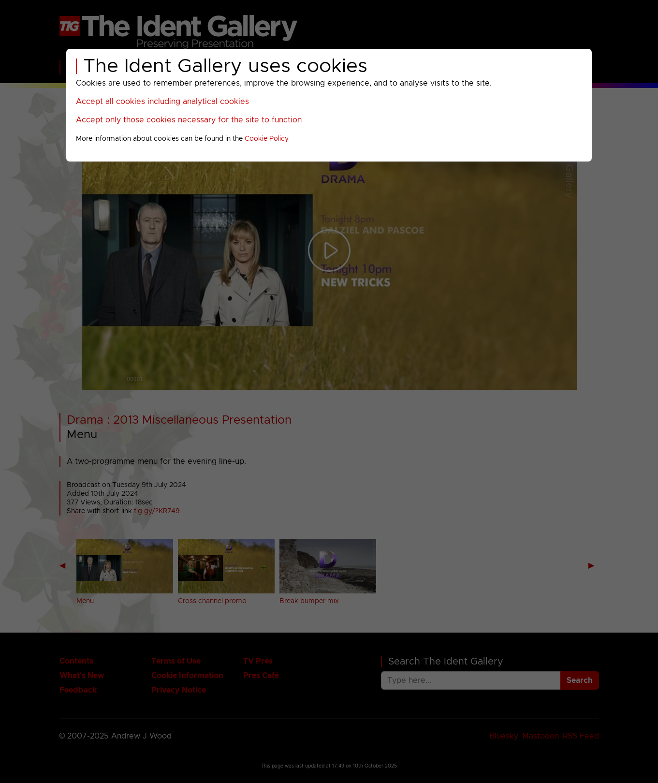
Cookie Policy (267, 138)
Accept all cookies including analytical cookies (162, 101)
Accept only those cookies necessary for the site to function (189, 120)
